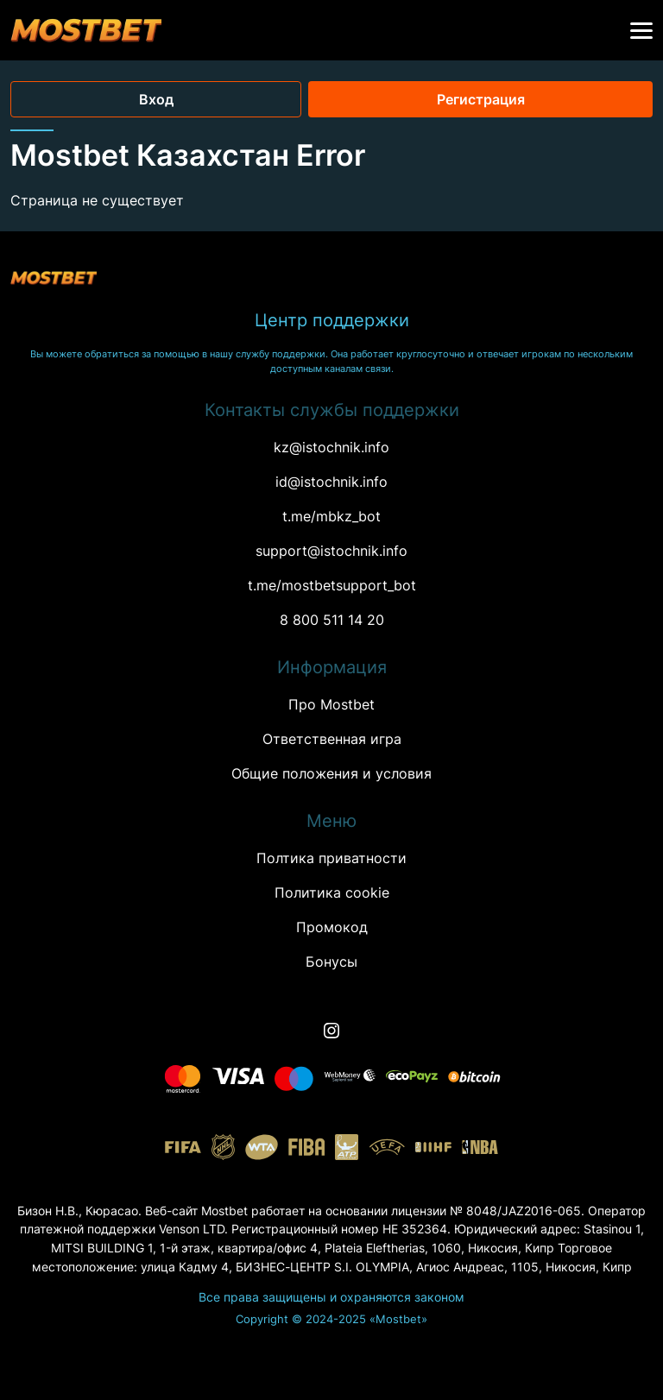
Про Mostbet (331, 704)
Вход (156, 99)
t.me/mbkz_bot (331, 516)
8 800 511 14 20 (332, 619)
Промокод (332, 927)
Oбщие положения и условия (331, 773)
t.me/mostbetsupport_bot (332, 585)
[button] (641, 31)
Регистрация (481, 99)
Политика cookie (332, 892)
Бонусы (331, 961)
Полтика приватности (331, 858)
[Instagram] (331, 1030)
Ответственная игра (331, 738)
